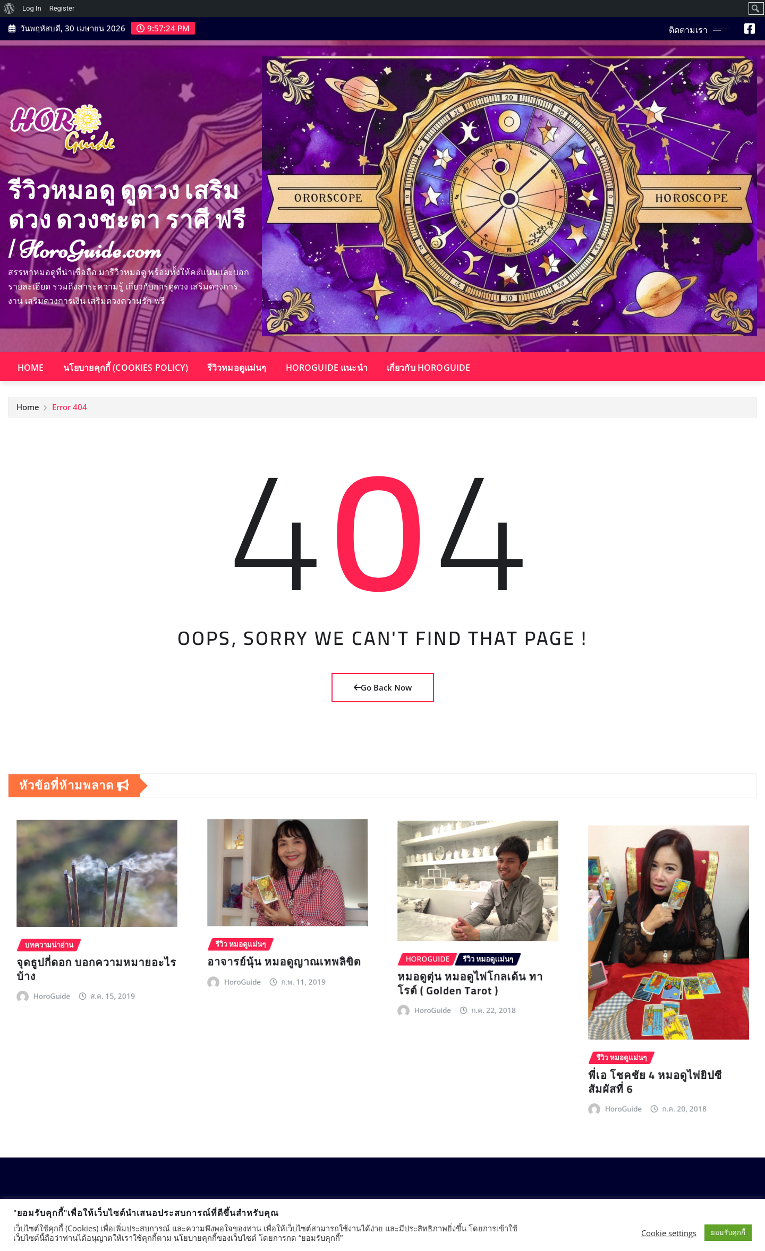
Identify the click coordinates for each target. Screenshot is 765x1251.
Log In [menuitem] (31, 8)
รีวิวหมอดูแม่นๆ (237, 367)
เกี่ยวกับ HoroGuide (429, 367)
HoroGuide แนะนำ (327, 367)
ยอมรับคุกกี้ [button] (728, 1232)
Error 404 (69, 410)
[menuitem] (9, 8)
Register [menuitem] (62, 8)
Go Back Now (383, 687)
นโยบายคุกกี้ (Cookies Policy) (125, 367)
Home (31, 367)
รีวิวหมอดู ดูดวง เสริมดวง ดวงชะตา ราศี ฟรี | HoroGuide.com (127, 220)
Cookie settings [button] (668, 1233)
